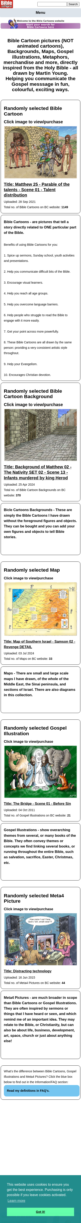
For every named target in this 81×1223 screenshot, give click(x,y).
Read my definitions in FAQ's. (28, 1090)
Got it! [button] (40, 1212)
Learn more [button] (16, 1201)
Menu (40, 13)
